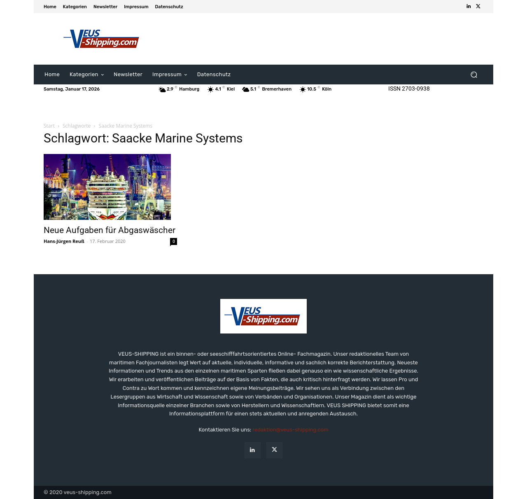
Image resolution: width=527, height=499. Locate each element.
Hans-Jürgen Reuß (64, 241)
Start (49, 125)
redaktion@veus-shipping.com (290, 430)
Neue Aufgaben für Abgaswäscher (109, 230)
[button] (473, 74)
